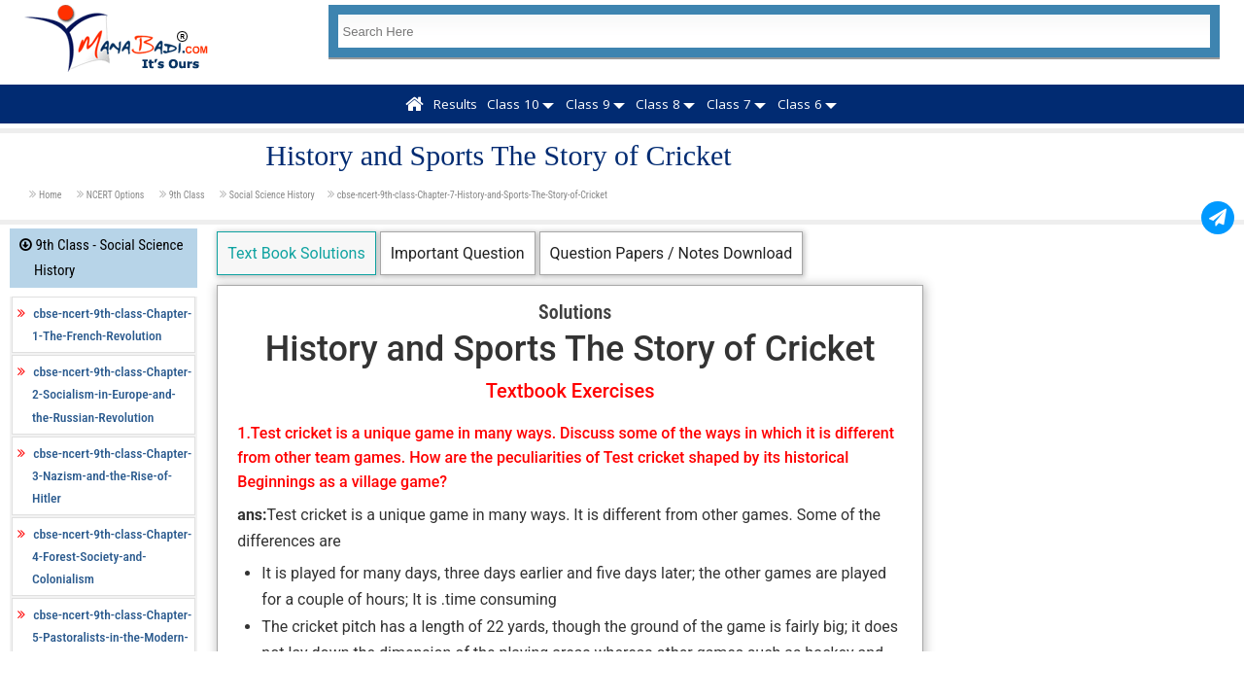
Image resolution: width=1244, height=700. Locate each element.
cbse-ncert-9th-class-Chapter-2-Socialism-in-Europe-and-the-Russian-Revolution (111, 394)
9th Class (188, 195)
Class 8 (658, 104)
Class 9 (588, 104)
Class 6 (800, 104)
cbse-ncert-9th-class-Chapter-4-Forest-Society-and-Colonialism (111, 556)
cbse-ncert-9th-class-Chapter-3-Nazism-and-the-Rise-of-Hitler (111, 475)
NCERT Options (116, 195)
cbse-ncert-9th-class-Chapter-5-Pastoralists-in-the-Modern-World (111, 637)
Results (455, 104)
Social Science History (272, 195)
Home (51, 195)
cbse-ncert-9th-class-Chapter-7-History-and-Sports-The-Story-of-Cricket (472, 195)
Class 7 (729, 104)
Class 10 (513, 104)
